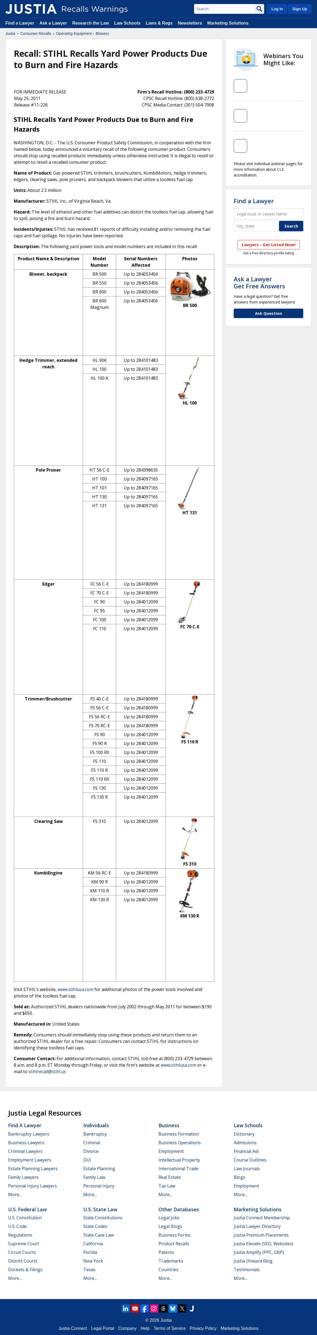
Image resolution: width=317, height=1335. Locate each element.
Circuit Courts (22, 1252)
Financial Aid (246, 1151)
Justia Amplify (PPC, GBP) (259, 1252)
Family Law (94, 1177)
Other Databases (178, 1209)
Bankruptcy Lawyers (28, 1134)
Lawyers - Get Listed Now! (268, 244)
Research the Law (90, 23)
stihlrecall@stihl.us (47, 1071)
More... (15, 1194)
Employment (171, 1151)
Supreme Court (23, 1244)
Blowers (102, 33)
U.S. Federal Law (27, 1209)
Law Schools (127, 23)
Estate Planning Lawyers (33, 1169)
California (93, 1244)
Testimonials (247, 1270)
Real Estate (169, 1177)
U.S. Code (17, 1226)
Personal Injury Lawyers (32, 1186)
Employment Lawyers (29, 1160)
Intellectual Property (179, 1160)
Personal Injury (98, 1186)
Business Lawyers (26, 1143)
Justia (10, 33)
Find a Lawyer (19, 23)
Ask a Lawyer (53, 23)
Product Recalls (173, 1244)
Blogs (239, 1177)
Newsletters (190, 23)
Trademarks (170, 1261)
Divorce (91, 1151)
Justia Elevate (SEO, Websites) (263, 1244)
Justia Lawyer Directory (257, 1226)
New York (93, 1261)
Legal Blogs (170, 1226)
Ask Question (268, 313)
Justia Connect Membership (262, 1218)
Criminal (91, 1143)
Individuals (96, 1125)
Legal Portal (102, 1328)
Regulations (20, 1235)
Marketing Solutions (228, 23)
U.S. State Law (100, 1209)
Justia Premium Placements (261, 1235)
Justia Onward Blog (253, 1261)
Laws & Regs (159, 23)
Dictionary (244, 1134)
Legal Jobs (169, 1218)
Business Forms (174, 1235)
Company (127, 1328)
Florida (90, 1252)
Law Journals (247, 1169)
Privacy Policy (203, 1328)
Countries (168, 1270)
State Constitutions (102, 1218)
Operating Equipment (74, 33)
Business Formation (178, 1134)
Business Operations (179, 1143)
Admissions (245, 1143)
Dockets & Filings (25, 1270)
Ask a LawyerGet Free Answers (259, 282)
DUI (87, 1160)
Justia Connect (72, 1328)
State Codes (95, 1226)
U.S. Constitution (25, 1218)
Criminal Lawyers (25, 1151)
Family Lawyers (23, 1177)
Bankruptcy (95, 1134)
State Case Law (98, 1235)
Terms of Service (170, 1328)
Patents (166, 1252)
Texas (89, 1270)
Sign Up (299, 9)
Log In (277, 9)
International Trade (178, 1169)
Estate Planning (99, 1169)
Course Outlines (250, 1160)
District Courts (22, 1261)
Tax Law (166, 1186)
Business (168, 1125)
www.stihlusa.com (75, 989)
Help (145, 1328)
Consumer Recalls (35, 33)
